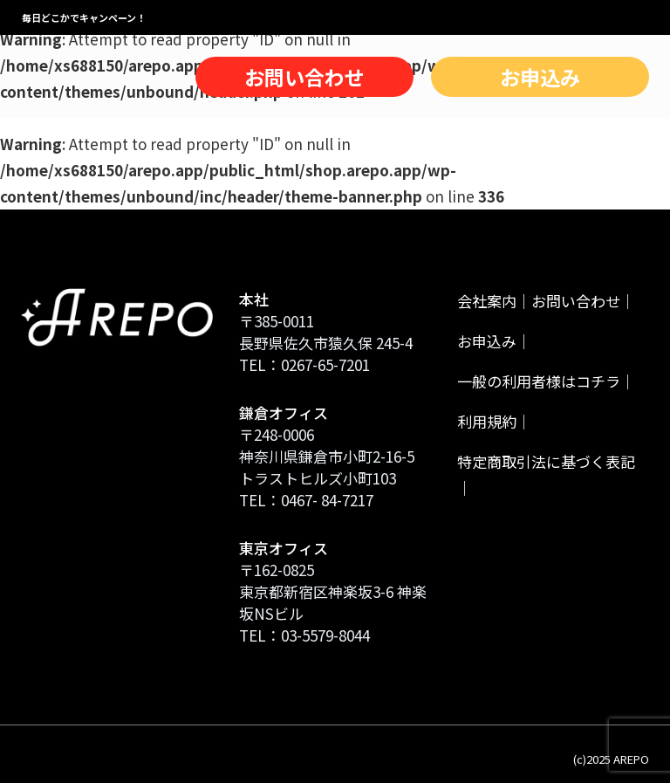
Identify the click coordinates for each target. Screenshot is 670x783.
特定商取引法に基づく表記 (546, 461)
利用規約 (486, 421)
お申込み (540, 77)
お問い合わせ (304, 77)
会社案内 (486, 301)
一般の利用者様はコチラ (538, 381)
